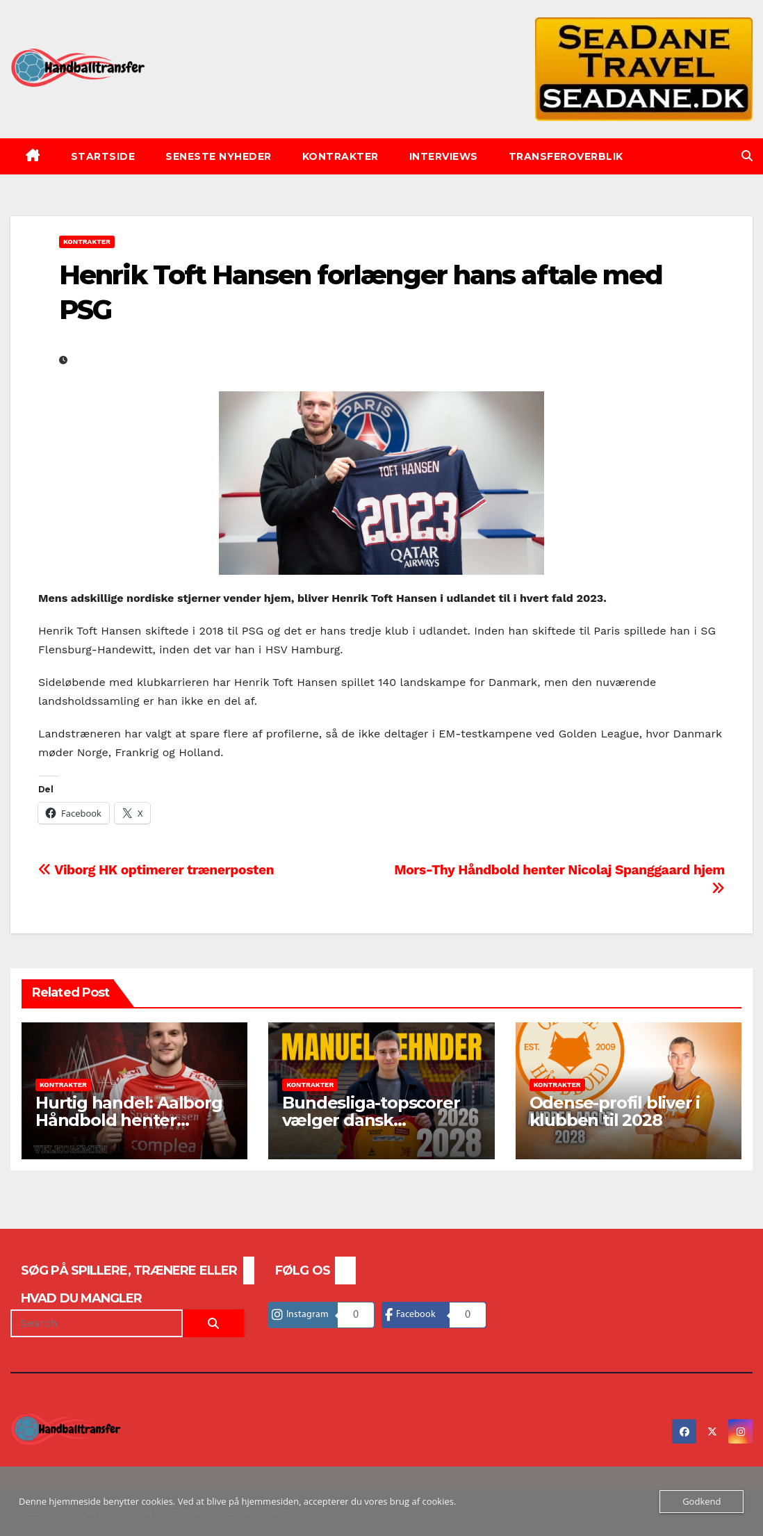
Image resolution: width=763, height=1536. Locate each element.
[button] (747, 156)
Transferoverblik (566, 156)
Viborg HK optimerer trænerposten (156, 870)
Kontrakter (340, 156)
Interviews (443, 156)
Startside (103, 156)
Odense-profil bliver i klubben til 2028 (615, 1111)
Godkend (701, 1501)
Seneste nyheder (218, 156)
